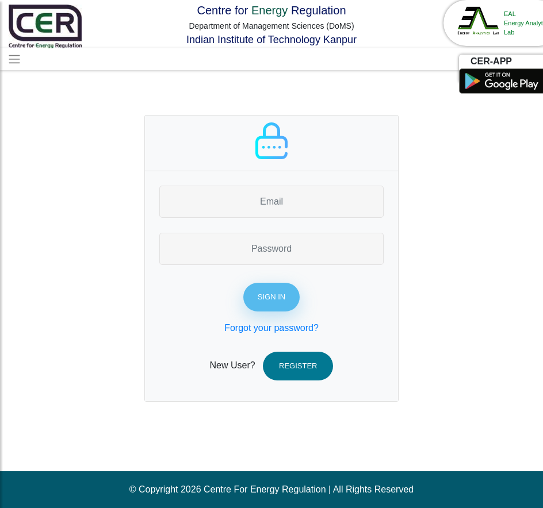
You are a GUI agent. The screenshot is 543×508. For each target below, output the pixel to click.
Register (298, 365)
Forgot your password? (271, 328)
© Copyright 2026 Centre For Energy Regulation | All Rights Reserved (271, 489)
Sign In (271, 297)
